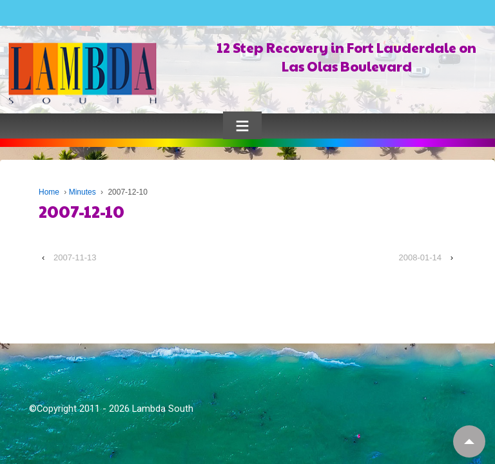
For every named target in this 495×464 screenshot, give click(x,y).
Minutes (82, 192)
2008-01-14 (420, 257)
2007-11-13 (75, 257)
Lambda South (162, 408)
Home (49, 192)
